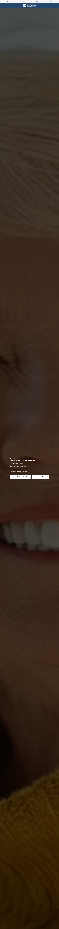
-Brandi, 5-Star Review (16, 463)
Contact (51, 1)
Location (22, 1)
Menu (7, 1)
